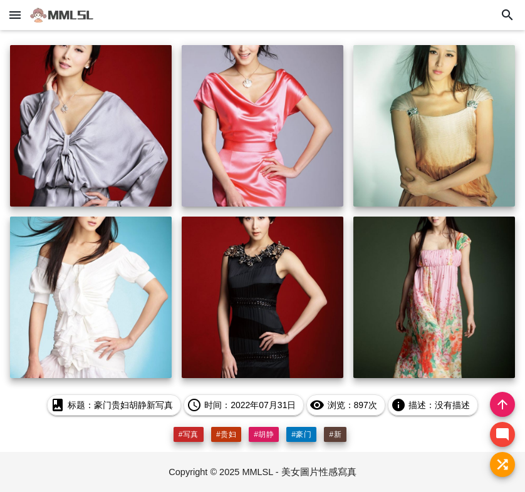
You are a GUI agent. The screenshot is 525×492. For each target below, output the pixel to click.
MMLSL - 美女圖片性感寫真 (299, 472)
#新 (335, 434)
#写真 (189, 434)
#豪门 (301, 434)
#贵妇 (226, 434)
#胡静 (264, 434)
